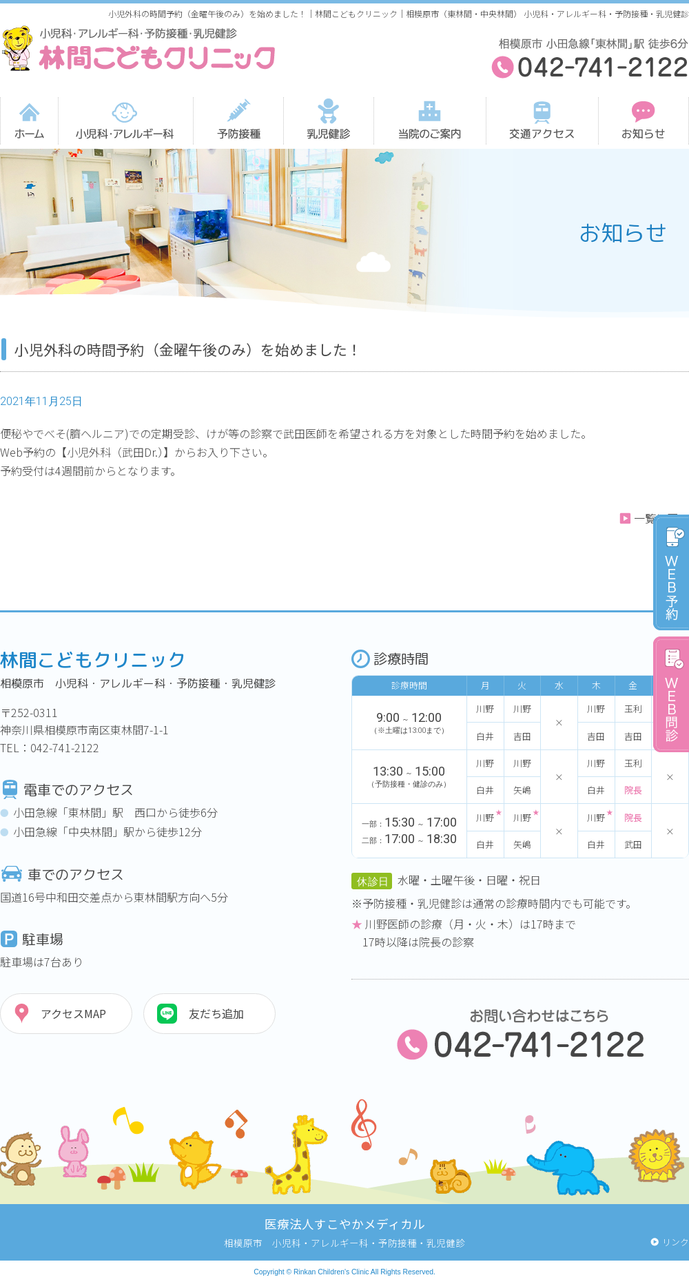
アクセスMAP (73, 1013)
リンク (675, 1241)
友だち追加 (216, 1013)
